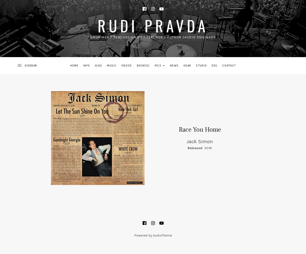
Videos (126, 65)
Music (111, 65)
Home (74, 65)
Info (86, 65)
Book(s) (143, 65)
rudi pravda (153, 25)
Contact (229, 65)
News (174, 65)
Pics (161, 66)
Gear (187, 65)
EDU (214, 65)
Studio (201, 65)
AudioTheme (162, 235)
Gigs (98, 65)
